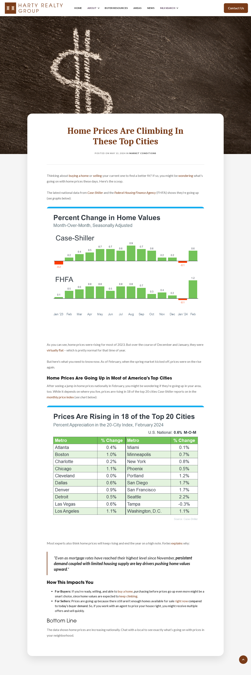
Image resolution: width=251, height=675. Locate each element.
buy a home (125, 591)
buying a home (79, 175)
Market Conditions (142, 153)
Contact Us (236, 8)
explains (177, 543)
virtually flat (55, 350)
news (150, 7)
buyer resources (116, 7)
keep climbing (128, 596)
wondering (185, 175)
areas (137, 7)
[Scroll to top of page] (243, 659)
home (78, 7)
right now (181, 601)
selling (97, 175)
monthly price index (60, 397)
